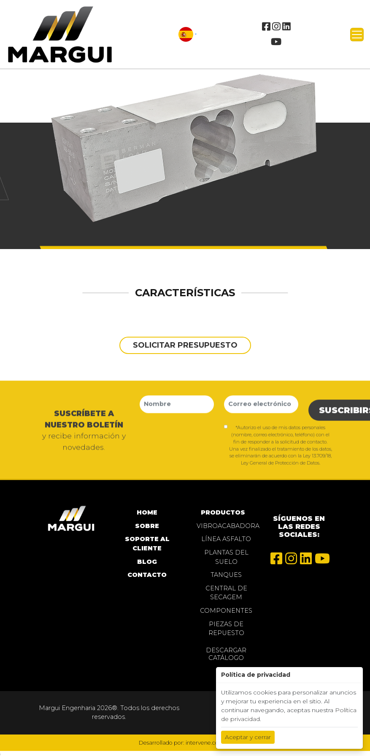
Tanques (226, 575)
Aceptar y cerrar (248, 737)
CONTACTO (147, 575)
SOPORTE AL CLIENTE (147, 543)
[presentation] (204, 437)
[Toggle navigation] (357, 34)
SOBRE (147, 526)
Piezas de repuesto (226, 628)
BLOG (147, 562)
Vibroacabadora (226, 526)
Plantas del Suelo (226, 557)
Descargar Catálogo (226, 654)
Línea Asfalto (226, 539)
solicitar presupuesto (185, 344)
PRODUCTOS (223, 512)
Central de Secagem (226, 592)
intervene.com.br (208, 743)
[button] (187, 34)
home (147, 512)
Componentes (226, 610)
